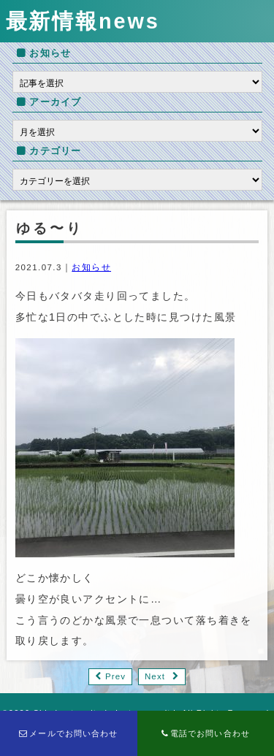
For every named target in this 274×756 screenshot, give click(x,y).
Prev (115, 676)
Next (155, 676)
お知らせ (91, 267)
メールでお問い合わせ (68, 733)
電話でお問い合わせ (205, 733)
